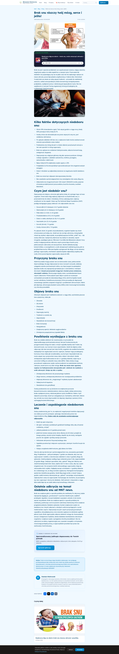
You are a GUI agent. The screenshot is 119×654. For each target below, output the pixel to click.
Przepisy (51, 2)
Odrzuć (71, 649)
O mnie (77, 2)
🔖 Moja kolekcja (60, 2)
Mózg (42, 9)
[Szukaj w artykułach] (88, 2)
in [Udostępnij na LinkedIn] (52, 594)
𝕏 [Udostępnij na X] (48, 594)
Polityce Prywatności (41, 651)
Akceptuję (79, 649)
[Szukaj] (96, 2)
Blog (45, 2)
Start (40, 2)
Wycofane (70, 2)
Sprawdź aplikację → (45, 548)
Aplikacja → (103, 2)
